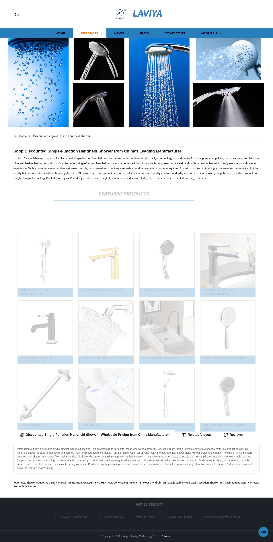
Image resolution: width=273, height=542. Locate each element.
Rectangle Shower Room (74, 516)
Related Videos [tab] (196, 435)
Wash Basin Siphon (181, 516)
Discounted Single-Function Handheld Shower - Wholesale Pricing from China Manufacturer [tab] (94, 435)
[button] (16, 15)
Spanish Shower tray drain (145, 482)
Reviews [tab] (233, 435)
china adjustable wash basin (180, 482)
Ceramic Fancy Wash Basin (224, 516)
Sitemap (166, 536)
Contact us (174, 33)
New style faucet (118, 482)
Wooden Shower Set (211, 482)
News (119, 33)
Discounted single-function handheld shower (61, 136)
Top (263, 532)
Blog (144, 33)
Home (60, 33)
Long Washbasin (113, 516)
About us (209, 33)
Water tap (19, 482)
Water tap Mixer (146, 516)
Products (90, 33)
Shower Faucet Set (37, 482)
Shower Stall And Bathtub (66, 482)
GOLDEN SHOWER (94, 482)
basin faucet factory (237, 482)
